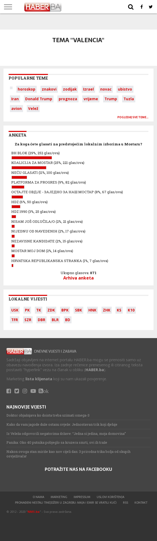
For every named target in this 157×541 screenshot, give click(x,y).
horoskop (26, 89)
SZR (27, 319)
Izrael (88, 89)
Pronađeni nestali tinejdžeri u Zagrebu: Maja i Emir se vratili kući (66, 502)
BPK (65, 310)
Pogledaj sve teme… (132, 117)
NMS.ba (34, 512)
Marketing (59, 497)
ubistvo (125, 89)
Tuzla (129, 98)
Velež (33, 108)
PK (27, 310)
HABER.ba (94, 369)
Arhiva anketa (78, 278)
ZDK (51, 310)
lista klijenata (38, 378)
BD (67, 319)
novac (105, 89)
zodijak (70, 89)
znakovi (49, 89)
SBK (78, 310)
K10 (131, 310)
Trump (110, 98)
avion (16, 108)
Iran (15, 98)
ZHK (106, 310)
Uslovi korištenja (110, 497)
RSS (125, 502)
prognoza (68, 98)
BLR (55, 319)
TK (38, 310)
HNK (92, 310)
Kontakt (140, 502)
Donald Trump (38, 98)
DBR (41, 319)
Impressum (82, 497)
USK (14, 310)
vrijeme (91, 98)
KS (119, 310)
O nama (38, 497)
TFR (14, 319)
